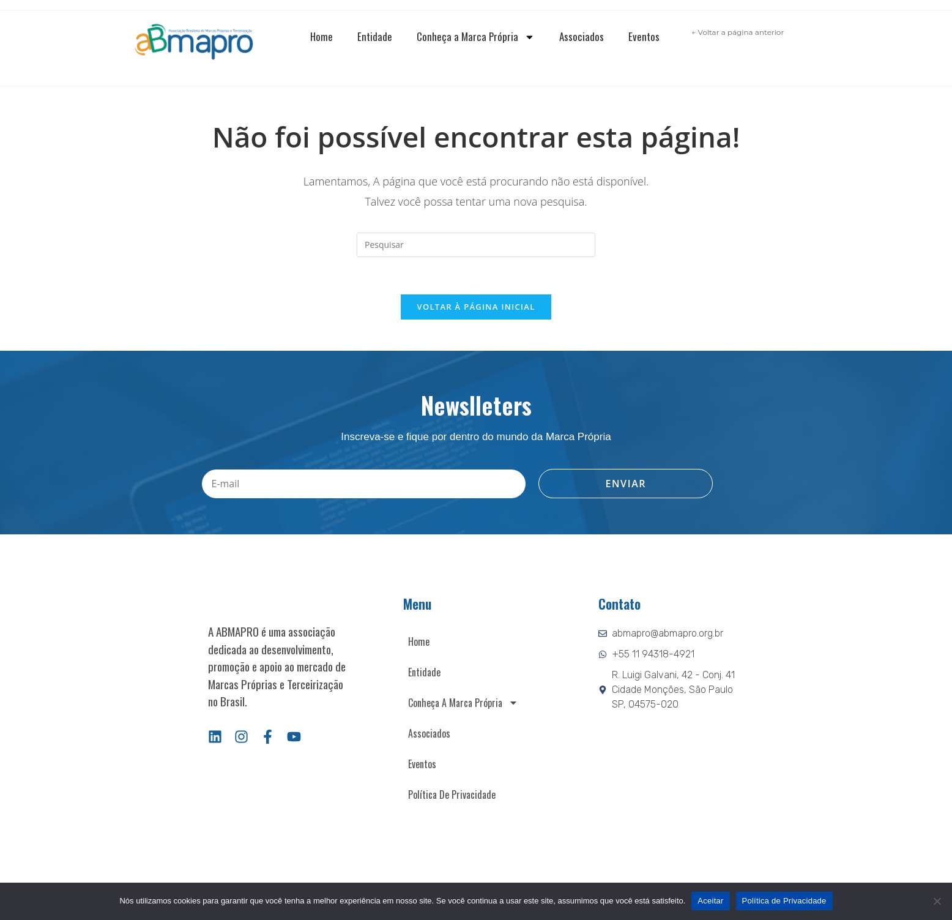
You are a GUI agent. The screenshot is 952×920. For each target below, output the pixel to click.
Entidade (374, 36)
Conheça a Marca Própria (476, 37)
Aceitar (710, 900)
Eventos (644, 36)
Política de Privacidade (452, 794)
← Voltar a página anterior (737, 32)
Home (321, 36)
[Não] (937, 901)
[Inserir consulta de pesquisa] (476, 245)
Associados (581, 36)
